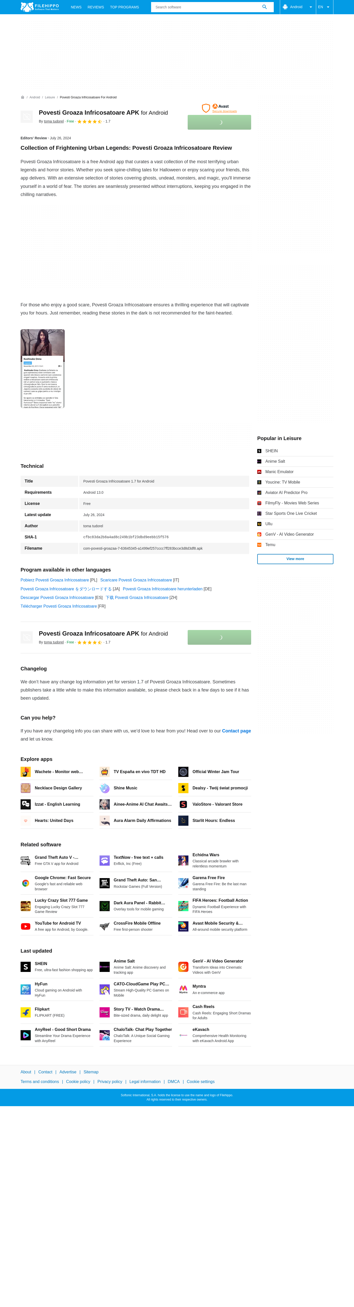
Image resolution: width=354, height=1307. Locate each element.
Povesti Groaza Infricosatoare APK (103, 112)
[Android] (34, 97)
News (76, 7)
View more (295, 559)
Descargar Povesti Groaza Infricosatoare (57, 597)
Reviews (96, 7)
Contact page (236, 730)
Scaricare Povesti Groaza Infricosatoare (136, 580)
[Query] (212, 7)
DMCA (174, 1081)
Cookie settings (201, 1081)
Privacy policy (110, 1081)
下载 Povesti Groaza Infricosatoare (137, 597)
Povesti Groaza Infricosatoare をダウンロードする (66, 589)
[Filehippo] (40, 7)
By (51, 121)
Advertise (67, 1072)
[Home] (23, 97)
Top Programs (124, 7)
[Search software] (265, 7)
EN (324, 7)
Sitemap (91, 1072)
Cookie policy (78, 1081)
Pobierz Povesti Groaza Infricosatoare (55, 580)
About (26, 1072)
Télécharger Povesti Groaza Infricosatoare (59, 606)
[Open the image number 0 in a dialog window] (43, 368)
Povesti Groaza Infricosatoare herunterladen (163, 589)
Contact (45, 1072)
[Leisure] (50, 97)
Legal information (145, 1081)
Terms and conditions (40, 1081)
